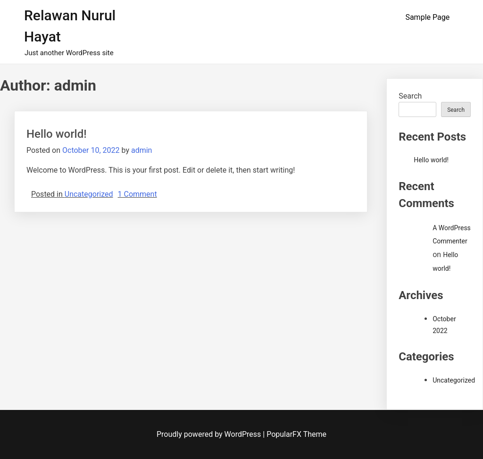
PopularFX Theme (296, 434)
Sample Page (427, 17)
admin (141, 150)
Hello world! (56, 134)
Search (410, 96)
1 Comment (137, 194)
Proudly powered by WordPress (210, 434)
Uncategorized (89, 194)
